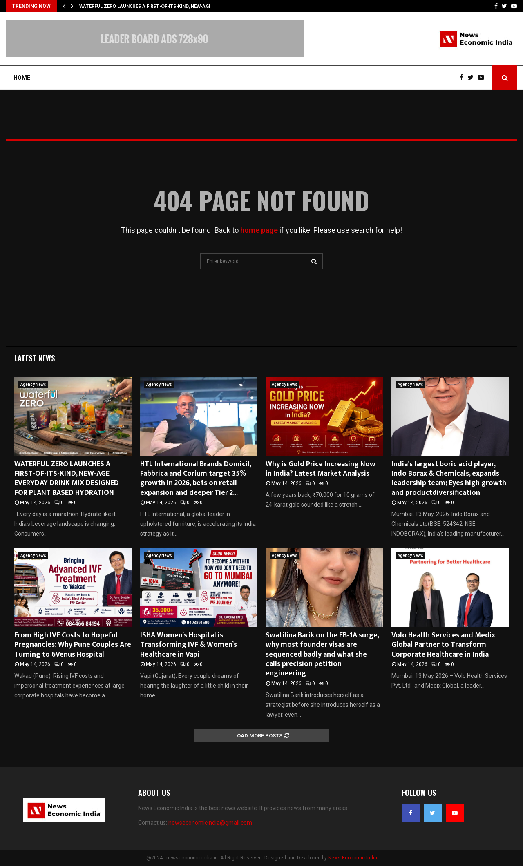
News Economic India (352, 858)
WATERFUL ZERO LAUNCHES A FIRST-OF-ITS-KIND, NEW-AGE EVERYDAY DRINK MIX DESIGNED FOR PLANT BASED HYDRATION (66, 478)
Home (21, 77)
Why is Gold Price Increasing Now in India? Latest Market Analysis (320, 469)
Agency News (33, 384)
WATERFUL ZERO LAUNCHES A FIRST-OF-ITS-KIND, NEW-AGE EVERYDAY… (159, 6)
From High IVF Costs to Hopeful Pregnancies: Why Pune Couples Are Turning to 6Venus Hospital (72, 645)
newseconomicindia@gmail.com (210, 822)
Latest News (34, 358)
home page (259, 230)
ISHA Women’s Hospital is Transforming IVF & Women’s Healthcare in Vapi (188, 645)
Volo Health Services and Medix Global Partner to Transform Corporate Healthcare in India (443, 645)
